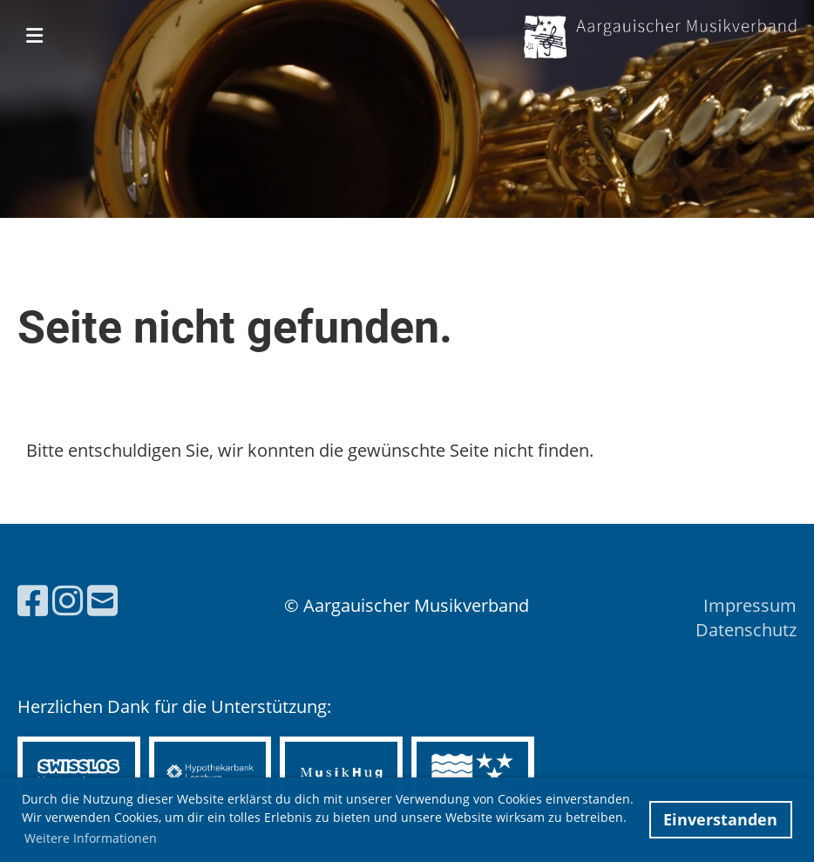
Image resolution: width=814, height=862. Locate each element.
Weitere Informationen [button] (90, 838)
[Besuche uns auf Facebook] (32, 600)
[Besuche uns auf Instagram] (67, 600)
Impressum (750, 605)
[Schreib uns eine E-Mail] (102, 600)
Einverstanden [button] (720, 819)
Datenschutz (746, 629)
